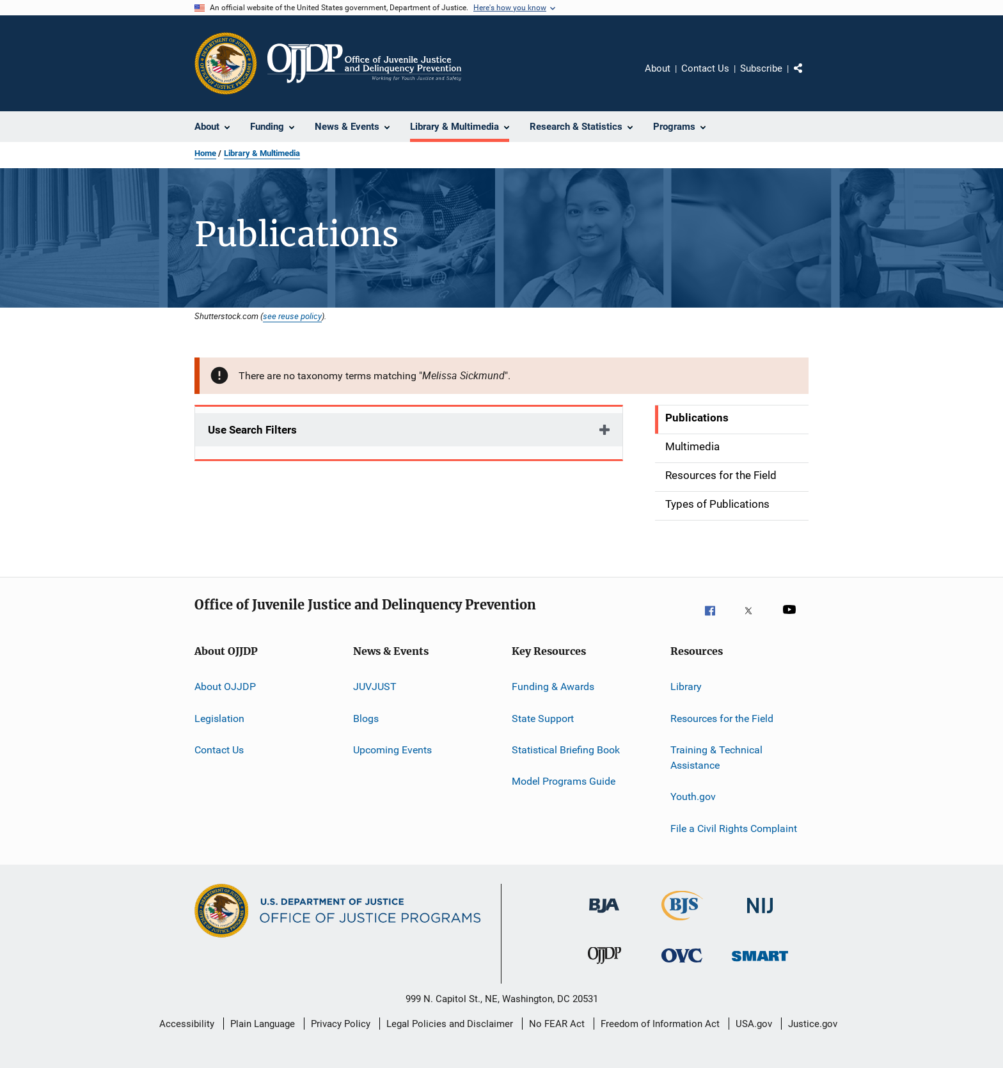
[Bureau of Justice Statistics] (682, 923)
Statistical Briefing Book (566, 750)
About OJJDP (225, 686)
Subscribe (761, 68)
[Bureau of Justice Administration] (604, 920)
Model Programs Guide (563, 781)
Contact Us (705, 68)
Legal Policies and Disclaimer (449, 1024)
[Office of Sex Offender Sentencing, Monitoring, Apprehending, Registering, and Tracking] (760, 969)
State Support (543, 718)
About (657, 68)
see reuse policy (292, 316)
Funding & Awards (553, 686)
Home (205, 153)
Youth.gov (693, 796)
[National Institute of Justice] (760, 920)
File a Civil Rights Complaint (733, 828)
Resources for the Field (721, 718)
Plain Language (262, 1024)
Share (808, 77)
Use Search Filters (252, 429)
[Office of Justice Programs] (225, 63)
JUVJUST (375, 686)
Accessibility (186, 1024)
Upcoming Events (392, 750)
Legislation (219, 718)
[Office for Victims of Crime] (681, 969)
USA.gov (754, 1024)
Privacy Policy (340, 1024)
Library (686, 686)
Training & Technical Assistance (716, 757)
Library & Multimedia (262, 153)
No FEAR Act (557, 1024)
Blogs (366, 718)
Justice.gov (812, 1024)
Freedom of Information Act (660, 1024)
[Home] (364, 63)
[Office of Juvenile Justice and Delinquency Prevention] (604, 969)
